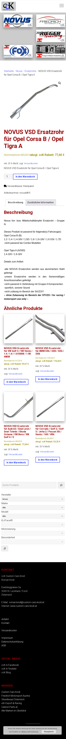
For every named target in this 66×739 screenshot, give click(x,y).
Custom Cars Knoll (10, 692)
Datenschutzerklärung (12, 641)
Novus (19, 71)
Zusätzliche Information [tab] (40, 202)
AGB (3, 645)
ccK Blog (6, 672)
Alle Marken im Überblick (13, 710)
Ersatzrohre (30, 71)
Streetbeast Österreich (12, 699)
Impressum (7, 638)
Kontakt (5, 623)
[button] (59, 83)
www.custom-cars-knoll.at (23, 606)
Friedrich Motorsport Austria (15, 695)
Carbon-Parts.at (9, 707)
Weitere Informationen (29, 732)
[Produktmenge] (8, 176)
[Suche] (61, 485)
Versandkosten (31, 163)
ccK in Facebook (10, 665)
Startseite (9, 71)
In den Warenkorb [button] (16, 382)
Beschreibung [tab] (15, 202)
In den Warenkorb (25, 176)
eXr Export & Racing (11, 703)
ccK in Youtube (8, 668)
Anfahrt (5, 619)
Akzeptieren (49, 732)
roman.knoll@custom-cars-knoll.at (26, 602)
